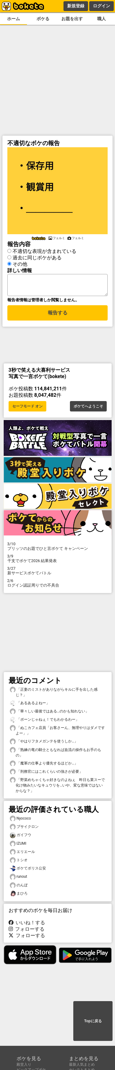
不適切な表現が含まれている (44, 250)
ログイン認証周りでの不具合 (57, 584)
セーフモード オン (27, 408)
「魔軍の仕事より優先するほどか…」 (44, 765)
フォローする (27, 931)
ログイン (101, 5)
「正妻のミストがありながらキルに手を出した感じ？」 (54, 694)
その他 (20, 263)
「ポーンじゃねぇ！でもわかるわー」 (44, 721)
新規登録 (75, 5)
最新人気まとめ (82, 1064)
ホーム (13, 18)
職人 (101, 18)
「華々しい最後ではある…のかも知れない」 (49, 713)
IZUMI (18, 845)
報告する (57, 315)
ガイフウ (20, 837)
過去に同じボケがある (37, 257)
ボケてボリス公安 (28, 870)
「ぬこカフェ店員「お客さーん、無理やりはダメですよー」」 (57, 732)
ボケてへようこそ (88, 408)
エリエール (22, 854)
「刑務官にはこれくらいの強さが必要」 (46, 773)
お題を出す (72, 18)
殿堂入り (24, 1064)
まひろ (19, 895)
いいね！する (27, 924)
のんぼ (19, 887)
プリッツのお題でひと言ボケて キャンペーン (57, 548)
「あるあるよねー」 (30, 705)
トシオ (19, 862)
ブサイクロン (24, 829)
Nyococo (20, 820)
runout (18, 878)
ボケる (42, 18)
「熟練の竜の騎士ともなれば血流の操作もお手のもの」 (55, 754)
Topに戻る (93, 1021)
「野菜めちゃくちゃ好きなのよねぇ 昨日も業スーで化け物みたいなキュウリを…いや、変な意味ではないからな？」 (57, 787)
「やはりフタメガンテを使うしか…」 (44, 743)
